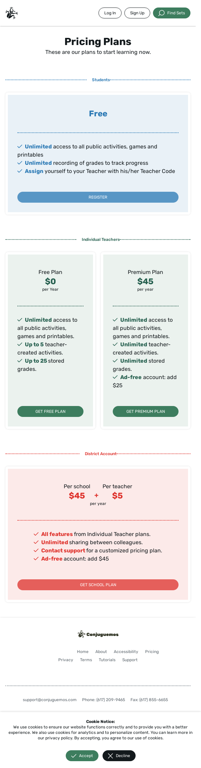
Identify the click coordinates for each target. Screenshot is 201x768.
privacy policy (58, 738)
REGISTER (98, 197)
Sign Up (137, 13)
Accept (82, 755)
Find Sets (171, 13)
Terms (86, 659)
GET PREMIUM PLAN (145, 411)
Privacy (65, 659)
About (101, 651)
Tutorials (107, 659)
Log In (110, 13)
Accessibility (126, 651)
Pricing (152, 651)
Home (83, 651)
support (74, 550)
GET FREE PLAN (50, 411)
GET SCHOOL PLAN (98, 584)
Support (130, 659)
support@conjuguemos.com (50, 699)
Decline (119, 755)
